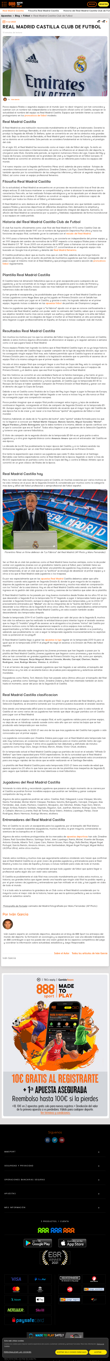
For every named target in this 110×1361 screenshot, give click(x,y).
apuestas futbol (54, 303)
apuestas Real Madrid (52, 579)
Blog (17, 15)
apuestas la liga (53, 640)
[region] (55, 1348)
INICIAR (92, 4)
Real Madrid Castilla (13, 11)
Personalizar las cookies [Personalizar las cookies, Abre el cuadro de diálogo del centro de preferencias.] (17, 1352)
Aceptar (97, 1352)
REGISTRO (103, 4)
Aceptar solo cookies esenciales (71, 1352)
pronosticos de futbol (36, 115)
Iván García (15, 99)
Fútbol (26, 15)
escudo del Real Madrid (78, 233)
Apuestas (6, 15)
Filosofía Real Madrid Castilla (43, 11)
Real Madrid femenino (65, 250)
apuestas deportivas (77, 836)
